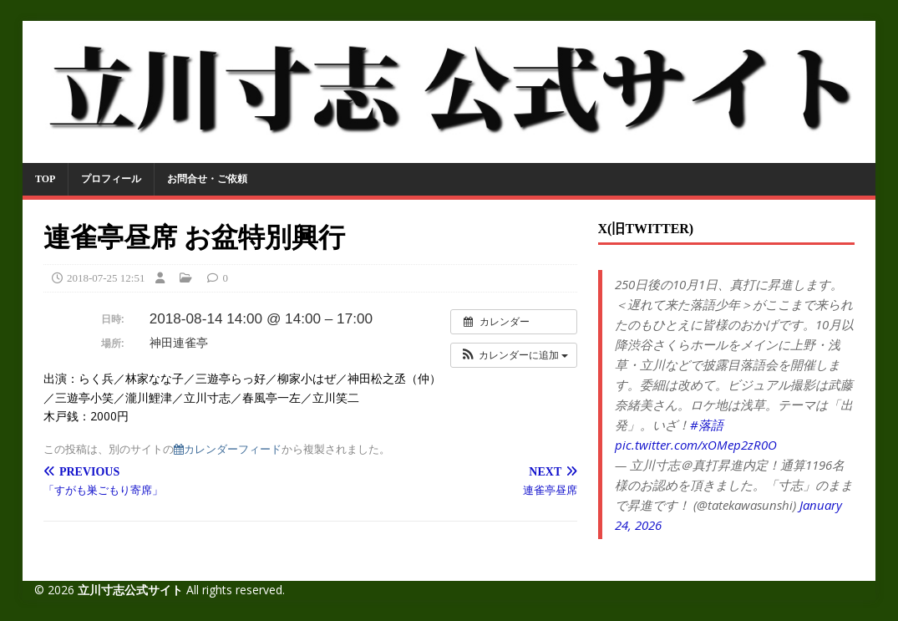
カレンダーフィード (228, 449)
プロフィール (111, 179)
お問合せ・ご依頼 (207, 179)
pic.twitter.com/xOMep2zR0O (696, 444)
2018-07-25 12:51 (106, 278)
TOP (45, 179)
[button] (513, 355)
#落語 (706, 424)
